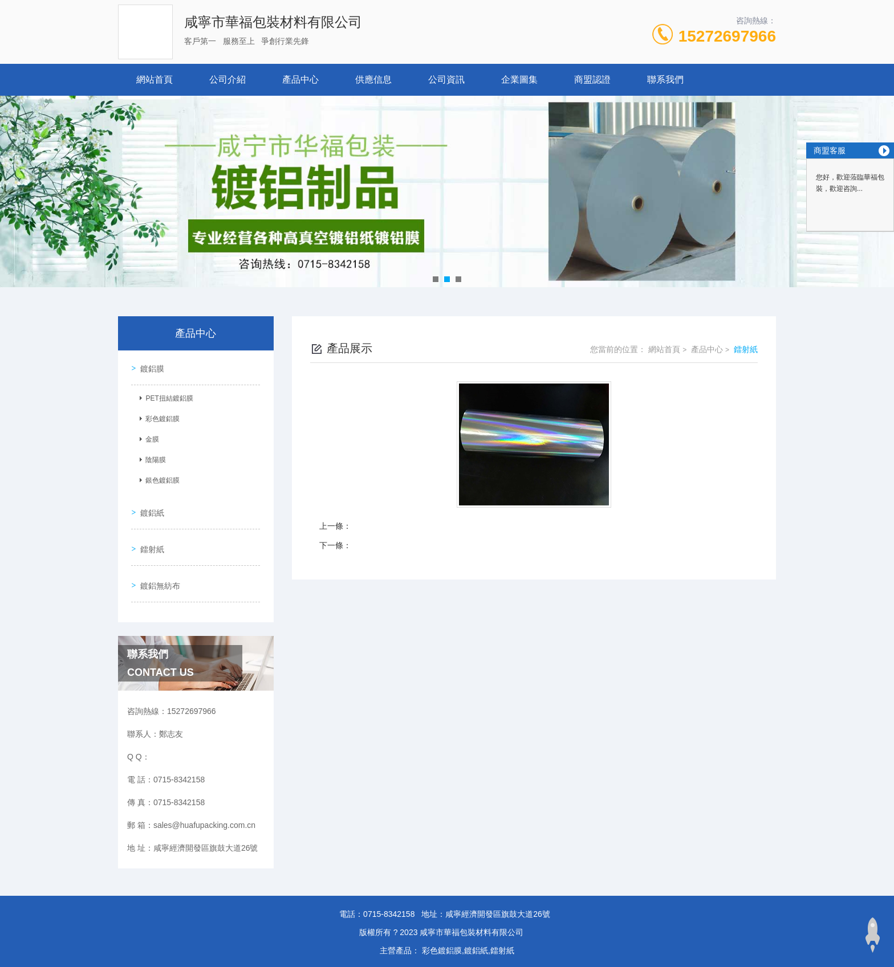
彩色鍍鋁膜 (161, 417)
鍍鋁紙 (150, 507)
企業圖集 (519, 79)
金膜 (150, 437)
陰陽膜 (154, 458)
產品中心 (300, 79)
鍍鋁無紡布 (158, 572)
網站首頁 (154, 79)
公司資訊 (446, 79)
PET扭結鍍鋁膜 (167, 396)
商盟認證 (592, 79)
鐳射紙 (150, 539)
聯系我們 (665, 79)
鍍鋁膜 (150, 366)
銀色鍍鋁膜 (161, 478)
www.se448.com (29, 960)
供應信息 (373, 79)
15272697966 (727, 36)
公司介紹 (227, 79)
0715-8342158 (389, 898)
